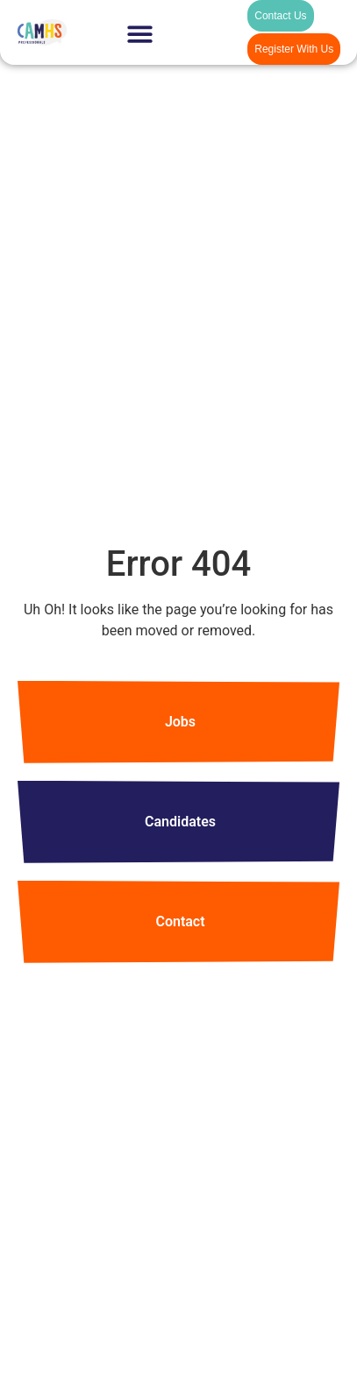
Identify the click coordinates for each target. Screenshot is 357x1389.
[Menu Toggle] (140, 33)
